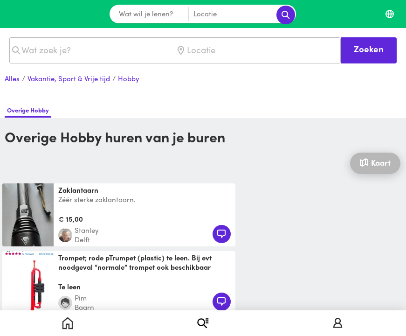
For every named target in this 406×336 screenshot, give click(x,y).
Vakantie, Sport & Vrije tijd (69, 79)
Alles (12, 79)
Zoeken (369, 48)
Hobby (128, 79)
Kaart (375, 162)
